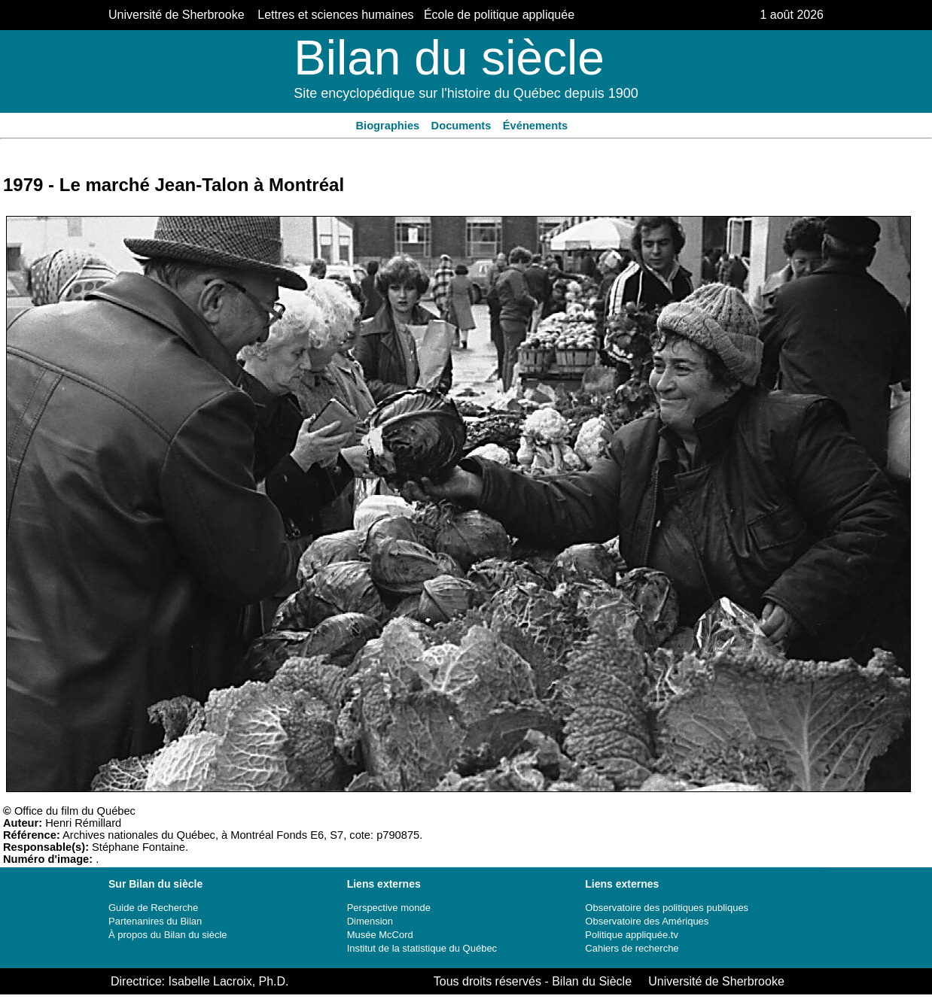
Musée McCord (380, 934)
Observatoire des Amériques (646, 921)
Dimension (370, 921)
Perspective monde (389, 907)
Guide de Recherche (153, 907)
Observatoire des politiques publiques (666, 907)
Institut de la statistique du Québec (422, 948)
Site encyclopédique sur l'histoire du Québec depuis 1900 (466, 93)
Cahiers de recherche (631, 948)
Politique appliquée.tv (631, 934)
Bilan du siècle (449, 58)
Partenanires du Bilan (155, 921)
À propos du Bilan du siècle (167, 934)
